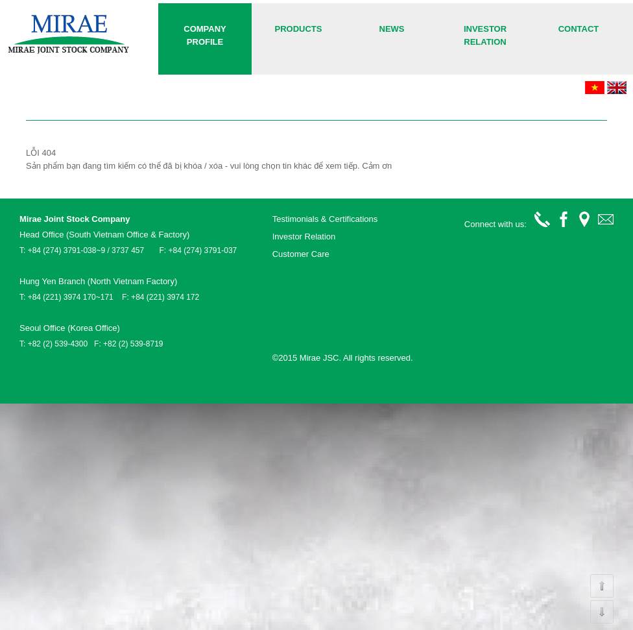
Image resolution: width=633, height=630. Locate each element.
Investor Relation (485, 35)
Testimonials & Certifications (325, 219)
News (392, 29)
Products (298, 29)
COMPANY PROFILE (205, 35)
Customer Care (300, 254)
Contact (578, 29)
